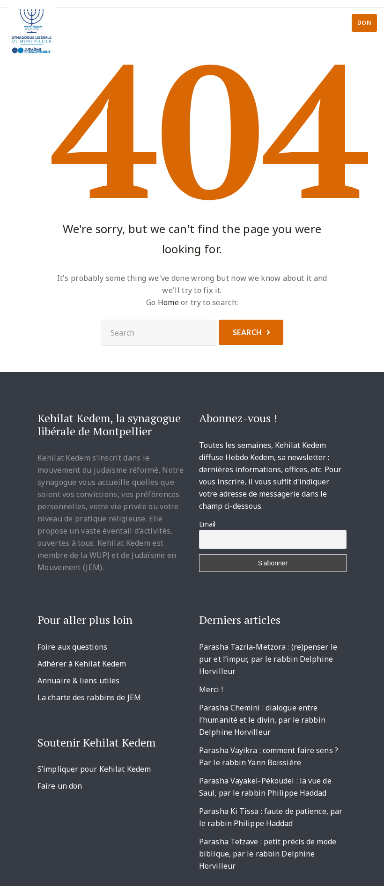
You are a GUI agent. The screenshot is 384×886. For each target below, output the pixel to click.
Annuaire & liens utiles (78, 680)
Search (247, 332)
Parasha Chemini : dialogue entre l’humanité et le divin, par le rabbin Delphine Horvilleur (262, 720)
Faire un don (59, 786)
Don (364, 23)
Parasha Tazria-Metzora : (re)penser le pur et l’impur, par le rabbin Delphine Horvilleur (268, 659)
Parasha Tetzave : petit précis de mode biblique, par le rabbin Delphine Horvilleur (267, 853)
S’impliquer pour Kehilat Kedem (94, 769)
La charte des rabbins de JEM (89, 697)
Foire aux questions (72, 647)
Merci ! (211, 689)
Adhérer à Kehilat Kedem (81, 664)
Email (207, 524)
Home (168, 302)
